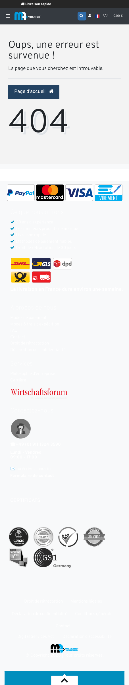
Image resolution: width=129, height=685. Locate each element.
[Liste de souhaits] (105, 16)
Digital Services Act (35, 637)
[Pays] (97, 16)
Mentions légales (86, 601)
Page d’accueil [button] (33, 92)
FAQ (14, 330)
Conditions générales (95, 614)
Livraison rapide (40, 4)
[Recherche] (82, 16)
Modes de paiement (28, 318)
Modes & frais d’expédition (34, 324)
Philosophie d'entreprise (32, 374)
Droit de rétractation (29, 343)
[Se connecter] (89, 16)
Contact (17, 337)
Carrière (18, 380)
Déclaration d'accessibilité (87, 637)
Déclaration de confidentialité (38, 350)
